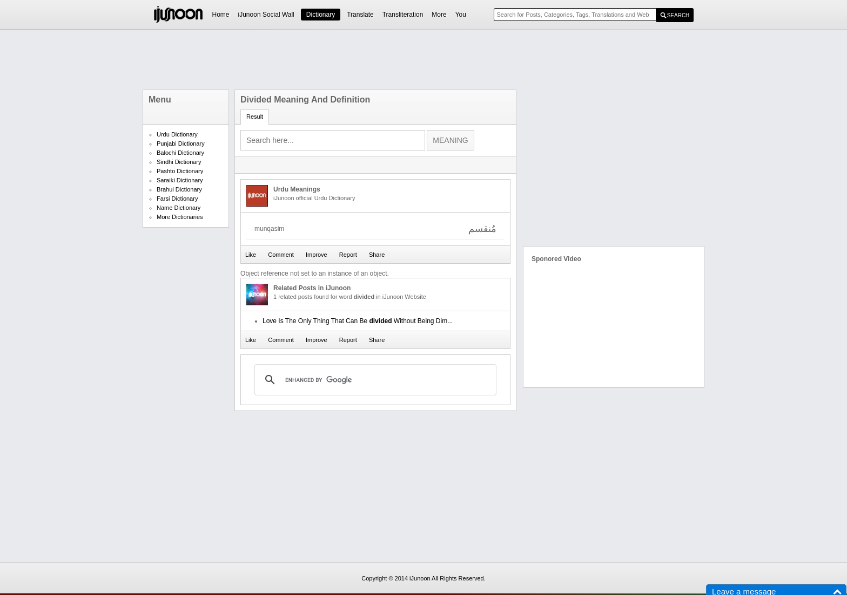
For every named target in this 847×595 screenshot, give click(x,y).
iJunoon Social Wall (266, 14)
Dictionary (320, 14)
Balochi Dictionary (180, 152)
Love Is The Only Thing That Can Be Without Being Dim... (358, 321)
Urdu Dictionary (177, 134)
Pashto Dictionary (180, 171)
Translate (360, 14)
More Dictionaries (180, 217)
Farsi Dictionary (177, 198)
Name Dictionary (178, 207)
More (439, 14)
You (460, 14)
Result (254, 116)
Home (221, 14)
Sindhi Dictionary (179, 162)
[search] (373, 379)
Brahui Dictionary (179, 189)
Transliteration (403, 14)
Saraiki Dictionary (180, 180)
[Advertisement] (423, 60)
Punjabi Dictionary (181, 143)
